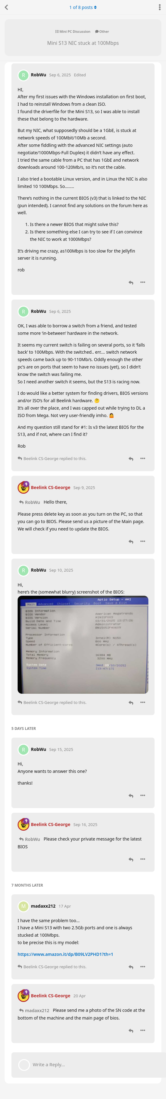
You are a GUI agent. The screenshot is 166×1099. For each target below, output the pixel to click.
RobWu (32, 502)
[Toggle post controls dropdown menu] (142, 282)
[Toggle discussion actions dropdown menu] (160, 7)
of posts (82, 7)
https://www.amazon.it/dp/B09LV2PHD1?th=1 (65, 954)
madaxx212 (37, 1010)
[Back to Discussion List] (6, 7)
